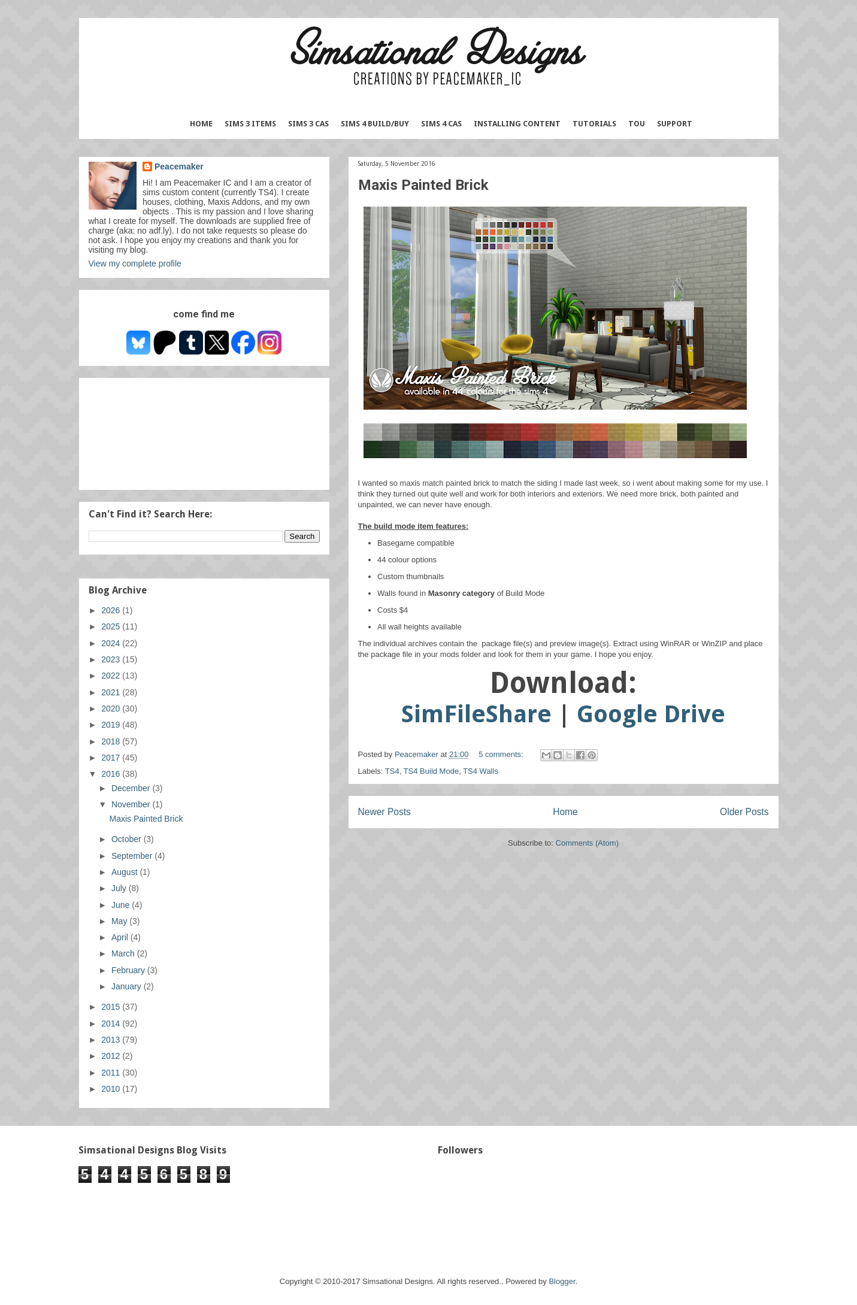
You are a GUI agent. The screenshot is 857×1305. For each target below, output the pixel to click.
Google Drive (651, 714)
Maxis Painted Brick (423, 185)
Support (674, 123)
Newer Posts (384, 812)
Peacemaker (179, 166)
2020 (111, 708)
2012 (111, 1056)
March (124, 953)
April (121, 937)
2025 (111, 626)
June (121, 905)
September (133, 856)
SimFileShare (476, 714)
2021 (111, 692)
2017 (111, 757)
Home (201, 123)
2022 (111, 675)
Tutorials (594, 123)
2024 (111, 643)
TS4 (392, 771)
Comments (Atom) (587, 842)
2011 (111, 1072)
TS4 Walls (480, 771)
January (127, 986)
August (125, 872)
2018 (111, 741)
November (131, 804)
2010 (111, 1089)
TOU (636, 123)
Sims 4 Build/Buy (375, 123)
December (131, 788)
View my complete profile (135, 263)
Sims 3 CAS (308, 123)
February (129, 970)
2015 (111, 1007)
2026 (111, 610)
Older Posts (744, 812)
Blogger (562, 1281)
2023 (111, 659)
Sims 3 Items (250, 123)
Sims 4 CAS (441, 123)
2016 (111, 774)
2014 (111, 1023)
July (120, 888)
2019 (111, 724)
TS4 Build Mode (431, 771)
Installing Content (517, 123)
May (120, 921)
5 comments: (502, 754)
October (127, 839)
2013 (111, 1039)
